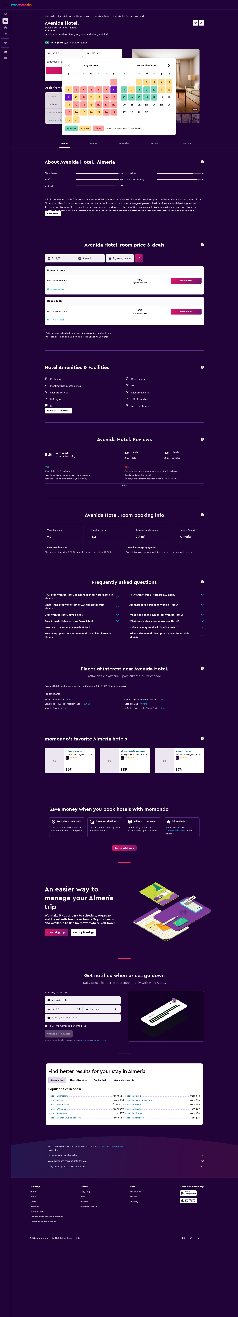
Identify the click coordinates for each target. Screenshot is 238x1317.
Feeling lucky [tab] (101, 1145)
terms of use (84, 1105)
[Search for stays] (5, 21)
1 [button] (113, 82)
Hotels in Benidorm (134, 1182)
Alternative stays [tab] (78, 1145)
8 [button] (114, 89)
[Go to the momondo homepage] (21, 4)
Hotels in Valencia (57, 1174)
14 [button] (106, 97)
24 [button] (76, 112)
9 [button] (68, 97)
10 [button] (76, 97)
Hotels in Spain (82, 16)
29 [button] (113, 112)
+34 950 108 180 (54, 38)
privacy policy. (100, 1105)
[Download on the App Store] (188, 1268)
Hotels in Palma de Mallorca (138, 1165)
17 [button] (76, 104)
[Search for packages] (5, 34)
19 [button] (91, 104)
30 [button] (68, 119)
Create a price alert (175, 895)
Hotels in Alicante (133, 1178)
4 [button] (83, 89)
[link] (124, 913)
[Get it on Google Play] (188, 1261)
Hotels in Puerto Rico (59, 1169)
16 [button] (69, 104)
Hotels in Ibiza (56, 1165)
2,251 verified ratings (75, 42)
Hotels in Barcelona (58, 1160)
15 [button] (114, 97)
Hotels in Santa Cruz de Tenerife (65, 1182)
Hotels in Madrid (133, 1160)
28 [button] (106, 112)
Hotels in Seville (133, 1174)
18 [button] (84, 104)
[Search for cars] (5, 27)
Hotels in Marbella (58, 1178)
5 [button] (91, 89)
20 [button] (98, 104)
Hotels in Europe (65, 16)
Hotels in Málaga (133, 1169)
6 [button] (99, 89)
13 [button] (99, 97)
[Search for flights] (5, 14)
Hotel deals (49, 16)
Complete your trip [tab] (124, 1145)
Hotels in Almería (120, 16)
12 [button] (91, 97)
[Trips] (5, 43)
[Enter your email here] (85, 1082)
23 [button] (68, 112)
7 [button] (106, 89)
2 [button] (68, 89)
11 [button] (84, 97)
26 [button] (91, 112)
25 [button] (83, 112)
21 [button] (106, 104)
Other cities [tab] (57, 1145)
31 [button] (76, 119)
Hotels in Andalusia (101, 16)
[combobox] (85, 1065)
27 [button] (98, 112)
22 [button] (113, 104)
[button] (5, 4)
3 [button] (76, 89)
